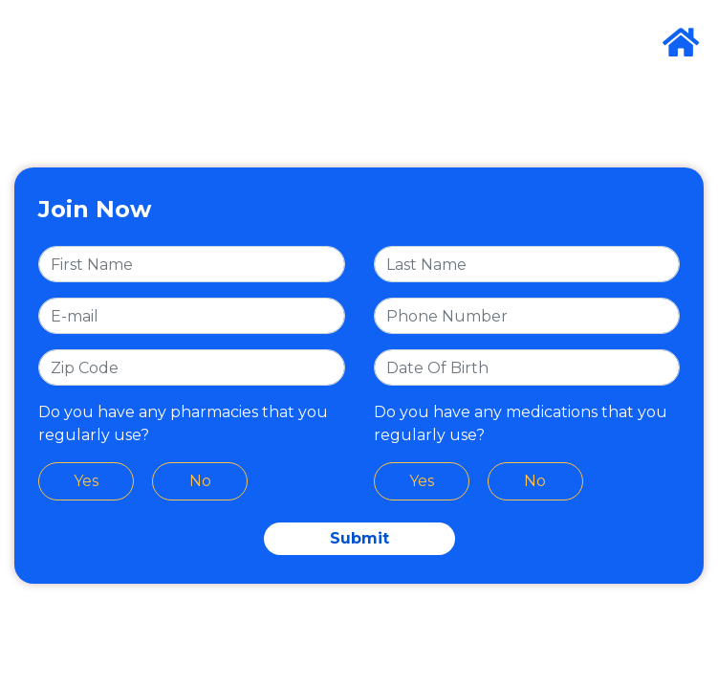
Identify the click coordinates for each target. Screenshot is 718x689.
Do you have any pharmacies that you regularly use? (183, 423)
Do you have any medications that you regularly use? (520, 423)
